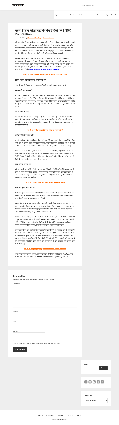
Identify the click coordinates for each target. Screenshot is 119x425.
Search (86, 364)
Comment (16, 283)
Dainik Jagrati (18, 5)
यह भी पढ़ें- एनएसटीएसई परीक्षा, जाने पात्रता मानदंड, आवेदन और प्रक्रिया (45, 249)
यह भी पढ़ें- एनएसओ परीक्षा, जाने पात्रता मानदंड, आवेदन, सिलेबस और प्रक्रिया (45, 74)
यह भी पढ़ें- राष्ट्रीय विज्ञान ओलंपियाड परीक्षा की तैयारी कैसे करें (45, 130)
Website (15, 331)
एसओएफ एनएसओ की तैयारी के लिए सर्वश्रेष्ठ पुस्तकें (45, 69)
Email (15, 321)
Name (15, 311)
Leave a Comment (48, 38)
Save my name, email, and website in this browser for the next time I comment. (36, 343)
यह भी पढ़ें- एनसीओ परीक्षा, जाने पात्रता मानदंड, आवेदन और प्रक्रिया (45, 183)
